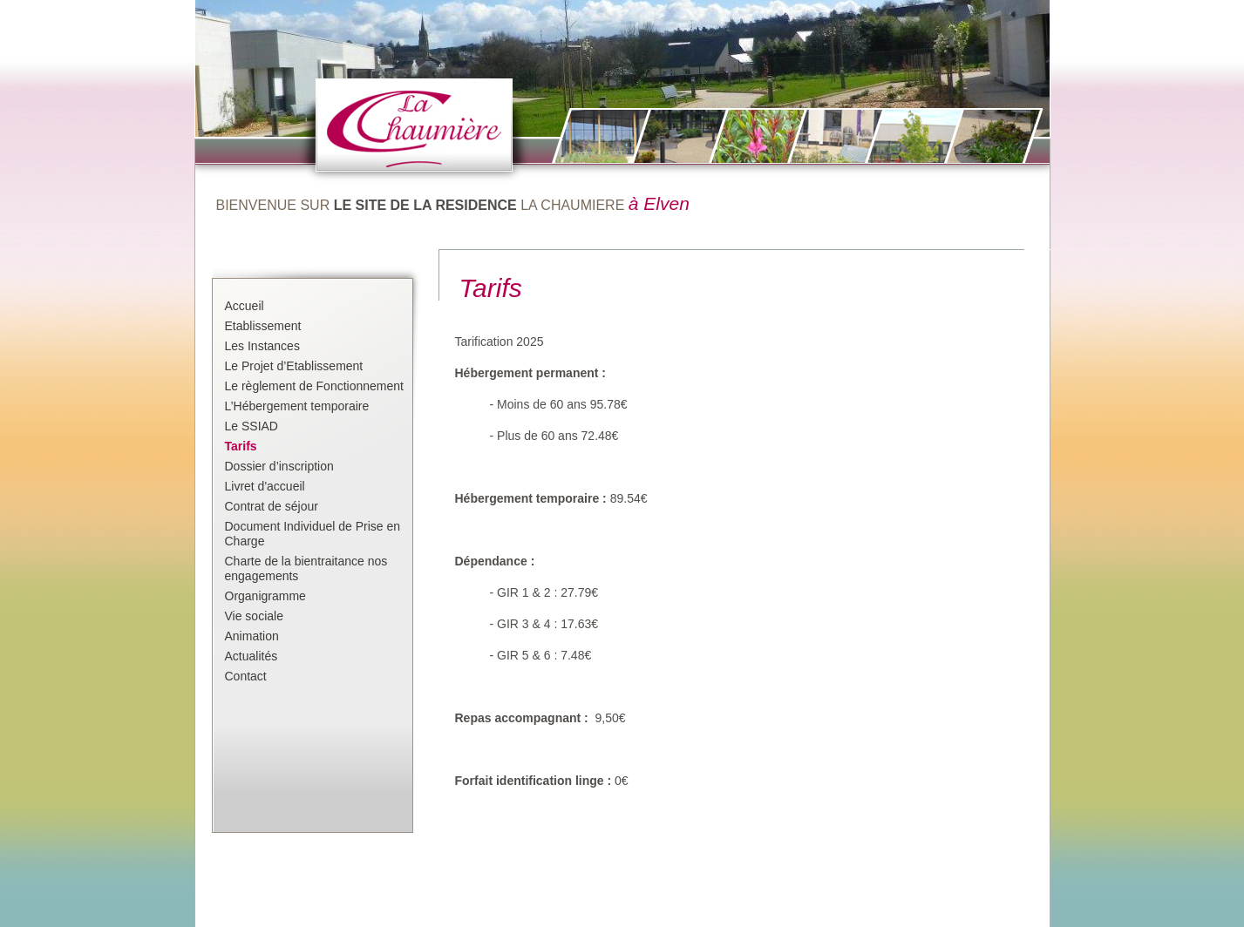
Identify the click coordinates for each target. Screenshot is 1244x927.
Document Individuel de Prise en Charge (313, 533)
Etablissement (263, 326)
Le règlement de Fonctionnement (314, 386)
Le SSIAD (251, 426)
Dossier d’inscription (279, 466)
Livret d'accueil (265, 486)
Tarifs (241, 446)
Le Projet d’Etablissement (294, 366)
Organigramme (265, 596)
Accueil (244, 306)
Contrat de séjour (271, 506)
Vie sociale (254, 616)
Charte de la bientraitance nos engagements (306, 568)
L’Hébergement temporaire (297, 406)
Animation (252, 636)
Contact (246, 676)
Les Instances (262, 346)
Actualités (251, 656)
